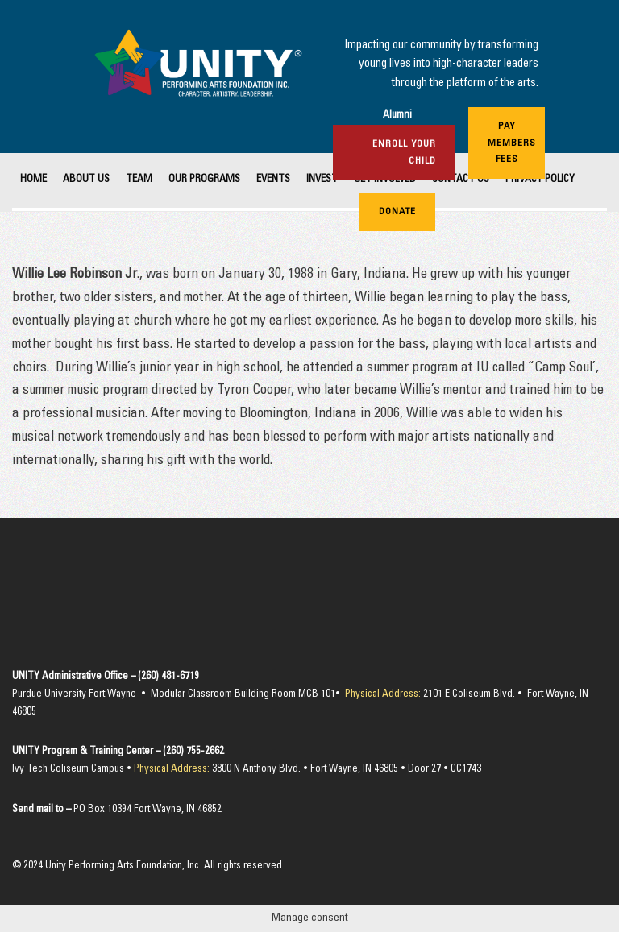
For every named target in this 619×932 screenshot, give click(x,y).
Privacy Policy (540, 180)
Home (33, 180)
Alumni (397, 115)
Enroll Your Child (404, 152)
